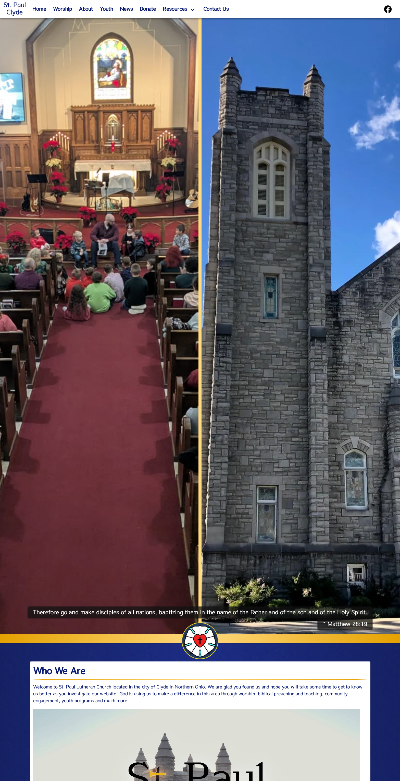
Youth (106, 8)
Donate (148, 8)
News (126, 8)
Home (39, 8)
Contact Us (216, 8)
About (86, 8)
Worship (62, 8)
